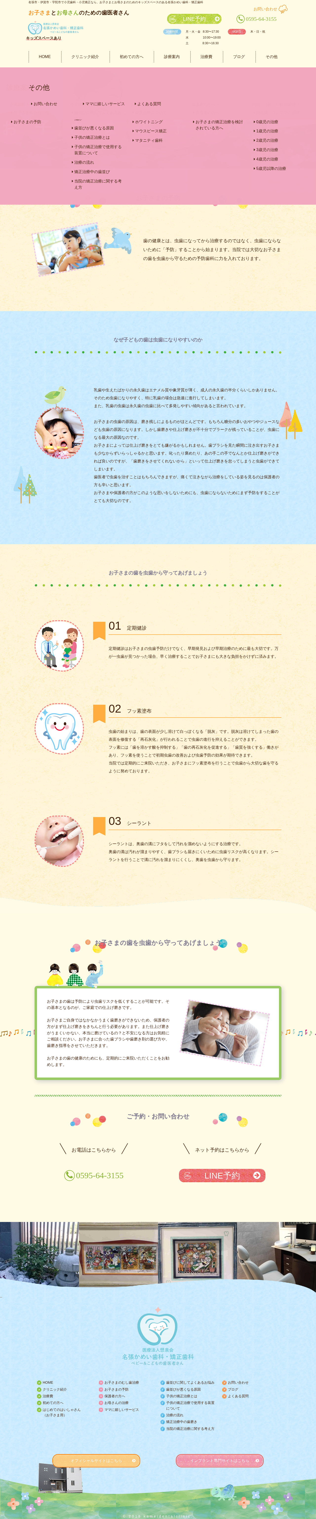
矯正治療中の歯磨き (181, 1422)
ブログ (239, 57)
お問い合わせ (265, 9)
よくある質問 (238, 1396)
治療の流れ (174, 1415)
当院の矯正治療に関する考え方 (190, 1429)
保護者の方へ (114, 1396)
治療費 (206, 57)
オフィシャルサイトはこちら (96, 1461)
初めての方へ (131, 57)
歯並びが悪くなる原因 (183, 1389)
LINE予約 (194, 19)
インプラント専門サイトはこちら (219, 1461)
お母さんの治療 (116, 1403)
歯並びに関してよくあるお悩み (190, 1382)
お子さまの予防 (116, 1389)
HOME (45, 57)
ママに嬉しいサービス (121, 1410)
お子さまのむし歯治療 (121, 1382)
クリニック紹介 (85, 57)
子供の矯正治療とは (181, 1396)
